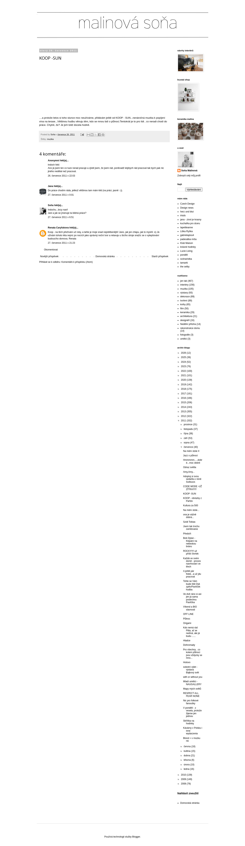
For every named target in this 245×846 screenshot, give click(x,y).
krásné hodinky (188, 247)
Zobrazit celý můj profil (189, 175)
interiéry (184, 284)
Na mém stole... (191, 510)
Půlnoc (186, 618)
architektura (186, 316)
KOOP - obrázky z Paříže (192, 499)
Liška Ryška (186, 231)
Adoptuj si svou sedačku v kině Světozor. (192, 479)
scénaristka (186, 259)
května (187, 751)
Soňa (51, 205)
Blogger (136, 836)
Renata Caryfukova (58, 227)
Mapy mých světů (192, 688)
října (186, 433)
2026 (184, 353)
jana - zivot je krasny (190, 219)
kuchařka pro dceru (190, 223)
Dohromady (189, 645)
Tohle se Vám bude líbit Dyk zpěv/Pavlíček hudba (191, 585)
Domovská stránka (105, 256)
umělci (183, 338)
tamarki (184, 262)
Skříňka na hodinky (188, 722)
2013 (184, 411)
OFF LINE (188, 614)
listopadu (188, 429)
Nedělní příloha (188, 324)
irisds (183, 215)
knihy (183, 304)
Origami (187, 623)
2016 (184, 398)
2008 (184, 783)
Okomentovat (51, 249)
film (182, 308)
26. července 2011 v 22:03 (61, 175)
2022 (184, 371)
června (187, 746)
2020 (184, 380)
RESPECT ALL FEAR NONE (191, 694)
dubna (187, 755)
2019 (184, 384)
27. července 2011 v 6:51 (61, 217)
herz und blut (187, 211)
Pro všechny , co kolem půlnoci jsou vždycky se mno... (192, 653)
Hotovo (186, 662)
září (186, 438)
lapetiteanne (186, 227)
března (187, 760)
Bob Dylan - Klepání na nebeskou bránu (190, 542)
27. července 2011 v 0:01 (61, 195)
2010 (184, 774)
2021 (184, 375)
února (187, 764)
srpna (187, 442)
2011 (184, 420)
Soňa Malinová (189, 170)
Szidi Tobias (189, 522)
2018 (184, 389)
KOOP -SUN (189, 493)
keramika (185, 312)
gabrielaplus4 (187, 235)
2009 (184, 779)
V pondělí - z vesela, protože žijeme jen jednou (192, 712)
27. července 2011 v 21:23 (61, 243)
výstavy (184, 292)
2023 (184, 366)
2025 (184, 357)
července (189, 447)
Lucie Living (186, 251)
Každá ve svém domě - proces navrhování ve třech (192, 562)
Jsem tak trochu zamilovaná (191, 527)
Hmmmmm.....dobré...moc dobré (192, 461)
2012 (184, 416)
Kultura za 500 (190, 505)
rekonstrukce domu (190, 328)
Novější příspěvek (49, 256)
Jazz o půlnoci (190, 455)
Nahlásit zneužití (188, 793)
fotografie (185, 334)
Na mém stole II (191, 451)
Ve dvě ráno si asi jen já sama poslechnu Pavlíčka (192, 598)
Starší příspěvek (160, 256)
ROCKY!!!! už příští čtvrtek (190, 552)
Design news (187, 207)
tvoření (183, 300)
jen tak (183, 281)
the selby (185, 266)
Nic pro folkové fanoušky (190, 702)
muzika (50, 139)
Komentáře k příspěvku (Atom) (77, 262)
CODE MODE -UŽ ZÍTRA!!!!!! (192, 487)
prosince (188, 424)
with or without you (192, 677)
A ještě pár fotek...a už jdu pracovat (192, 574)
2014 (184, 407)
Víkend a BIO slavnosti (190, 608)
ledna (187, 769)
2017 (184, 393)
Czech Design (187, 203)
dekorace (185, 296)
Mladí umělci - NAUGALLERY (192, 682)
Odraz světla (189, 467)
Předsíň (187, 533)
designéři (185, 320)
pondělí (184, 255)
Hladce (186, 640)
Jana (50, 186)
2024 (184, 362)
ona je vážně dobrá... (189, 516)
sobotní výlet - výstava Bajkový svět (191, 670)
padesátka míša (188, 239)
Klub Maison (186, 243)
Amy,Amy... (189, 472)
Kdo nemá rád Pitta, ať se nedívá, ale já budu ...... (191, 631)
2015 (184, 402)
